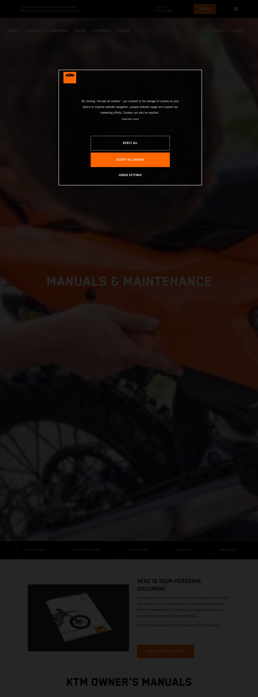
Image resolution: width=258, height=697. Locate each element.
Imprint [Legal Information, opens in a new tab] (136, 119)
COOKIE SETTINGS (130, 175)
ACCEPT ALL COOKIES (130, 160)
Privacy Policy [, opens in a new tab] (127, 119)
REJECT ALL (130, 143)
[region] (130, 127)
